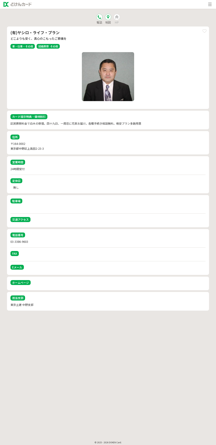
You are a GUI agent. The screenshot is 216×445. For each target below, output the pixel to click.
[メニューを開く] (209, 4)
